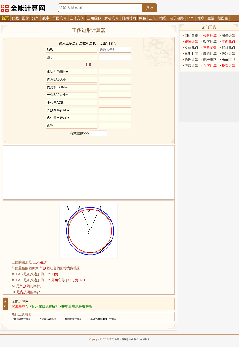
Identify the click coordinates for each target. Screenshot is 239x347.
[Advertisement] (88, 172)
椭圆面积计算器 (73, 319)
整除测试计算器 (47, 319)
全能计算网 (20, 301)
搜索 (150, 8)
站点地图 (133, 339)
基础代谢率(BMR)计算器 (103, 319)
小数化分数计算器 (21, 319)
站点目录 (145, 339)
